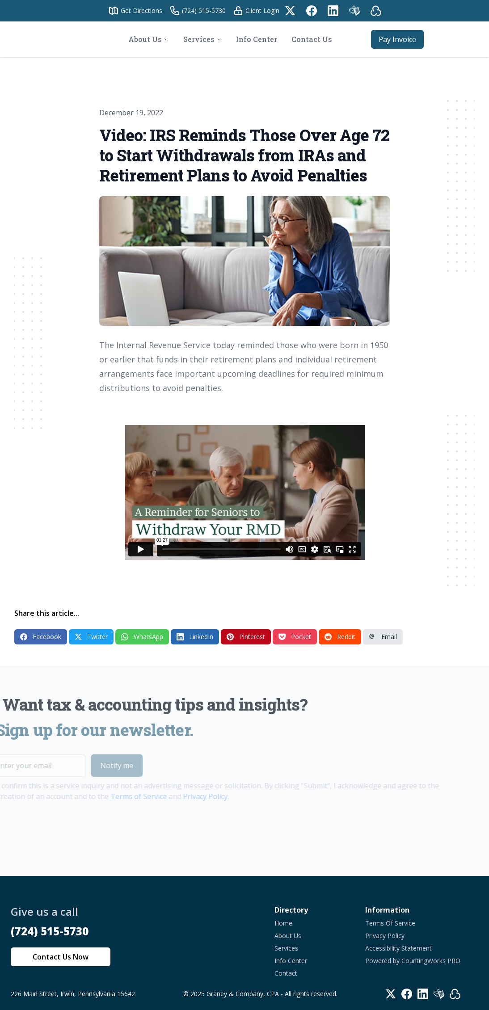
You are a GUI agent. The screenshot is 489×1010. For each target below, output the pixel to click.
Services (286, 948)
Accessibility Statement (398, 948)
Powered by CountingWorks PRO (412, 960)
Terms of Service (125, 796)
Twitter (91, 636)
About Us (287, 935)
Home (283, 923)
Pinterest (246, 636)
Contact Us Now (61, 957)
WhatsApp (142, 636)
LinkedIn (195, 636)
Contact (285, 973)
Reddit (340, 636)
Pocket (294, 636)
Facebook (40, 636)
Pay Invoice (397, 39)
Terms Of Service (390, 923)
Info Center (290, 960)
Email (383, 636)
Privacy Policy (191, 796)
